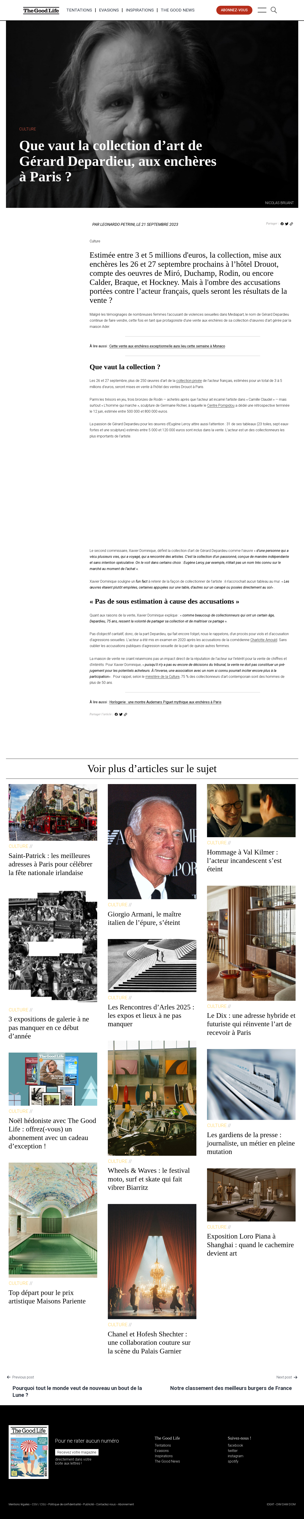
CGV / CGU (39, 1504)
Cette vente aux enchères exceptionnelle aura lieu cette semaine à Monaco (167, 346)
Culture (27, 129)
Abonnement (126, 1504)
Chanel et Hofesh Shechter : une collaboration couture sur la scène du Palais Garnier (149, 1342)
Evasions (109, 10)
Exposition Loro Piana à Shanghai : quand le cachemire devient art (250, 1244)
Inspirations (140, 10)
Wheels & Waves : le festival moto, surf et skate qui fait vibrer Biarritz (149, 1178)
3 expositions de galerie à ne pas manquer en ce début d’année (49, 1027)
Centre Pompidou (220, 405)
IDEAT (270, 1504)
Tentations (79, 10)
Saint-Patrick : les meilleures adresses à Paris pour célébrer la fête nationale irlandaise (51, 864)
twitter (233, 1451)
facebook (235, 1445)
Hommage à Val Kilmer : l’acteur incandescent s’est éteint (244, 860)
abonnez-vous (234, 10)
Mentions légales (19, 1504)
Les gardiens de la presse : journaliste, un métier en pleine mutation (251, 1143)
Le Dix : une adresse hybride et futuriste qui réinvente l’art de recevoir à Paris (251, 1023)
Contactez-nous (106, 1504)
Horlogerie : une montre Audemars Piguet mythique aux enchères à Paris (165, 702)
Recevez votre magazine (76, 1452)
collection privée (189, 381)
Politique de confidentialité (64, 1504)
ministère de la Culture (162, 676)
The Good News (177, 10)
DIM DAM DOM (286, 1504)
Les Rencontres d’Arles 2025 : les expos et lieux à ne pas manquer (151, 1015)
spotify (233, 1461)
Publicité (88, 1504)
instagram (235, 1456)
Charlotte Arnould (263, 640)
